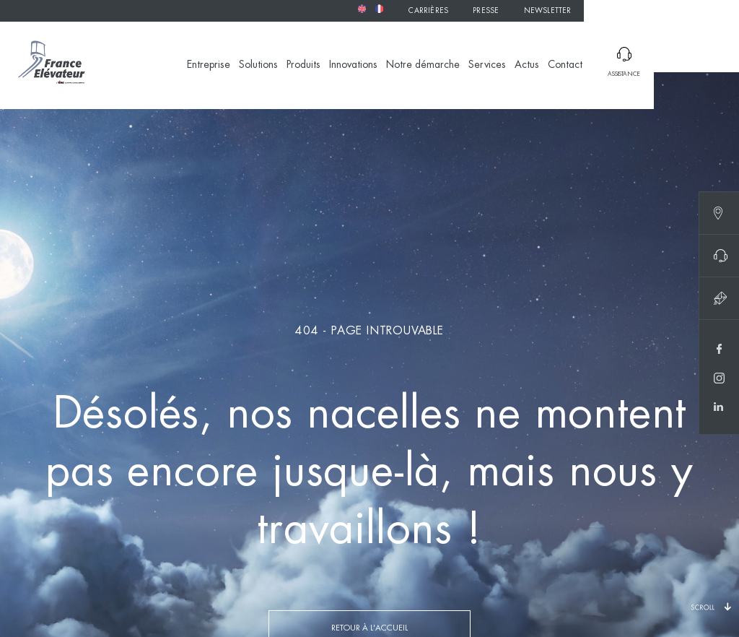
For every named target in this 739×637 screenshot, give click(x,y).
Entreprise (208, 65)
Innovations (353, 65)
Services (487, 65)
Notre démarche (423, 65)
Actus (527, 65)
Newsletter (548, 11)
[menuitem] (362, 8)
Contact (565, 65)
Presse (486, 11)
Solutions (258, 65)
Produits (303, 65)
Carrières (428, 11)
